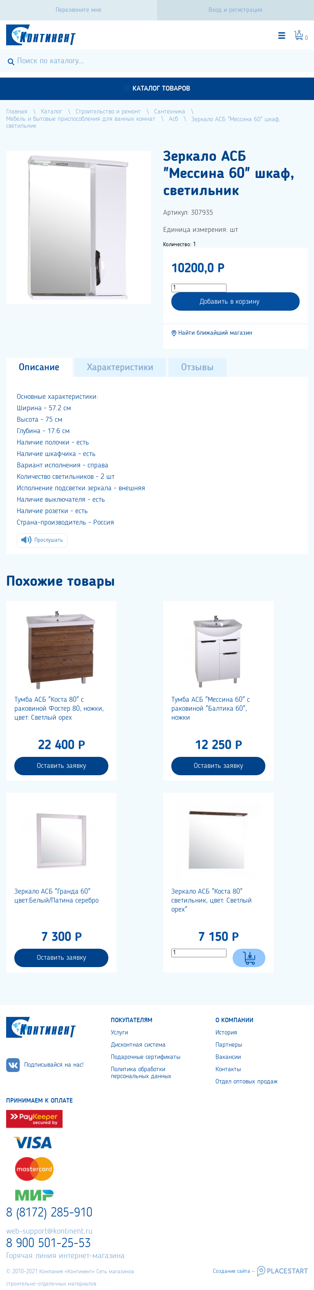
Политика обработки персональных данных (141, 1073)
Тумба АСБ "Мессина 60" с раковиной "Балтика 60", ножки (210, 708)
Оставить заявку (61, 766)
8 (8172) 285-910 (49, 1213)
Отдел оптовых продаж (246, 1082)
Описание (39, 368)
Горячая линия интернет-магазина (65, 1256)
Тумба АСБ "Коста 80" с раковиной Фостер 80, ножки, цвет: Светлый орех (59, 708)
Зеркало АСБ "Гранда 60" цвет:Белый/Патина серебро (56, 896)
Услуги (119, 1033)
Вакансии (228, 1057)
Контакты (228, 1069)
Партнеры (228, 1045)
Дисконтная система (138, 1045)
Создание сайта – (234, 1271)
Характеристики (120, 368)
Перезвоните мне (78, 10)
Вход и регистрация (235, 10)
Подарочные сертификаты (145, 1057)
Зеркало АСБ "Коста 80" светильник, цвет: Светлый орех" (211, 900)
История (226, 1033)
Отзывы (197, 368)
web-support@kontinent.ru (49, 1232)
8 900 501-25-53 (48, 1244)
